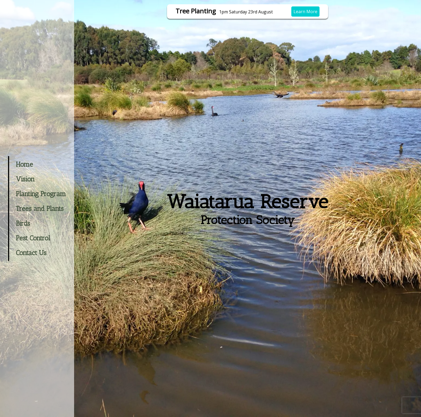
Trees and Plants (40, 208)
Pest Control (33, 238)
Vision (25, 179)
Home (24, 164)
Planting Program (41, 194)
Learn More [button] (305, 11)
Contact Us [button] (31, 253)
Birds (23, 223)
